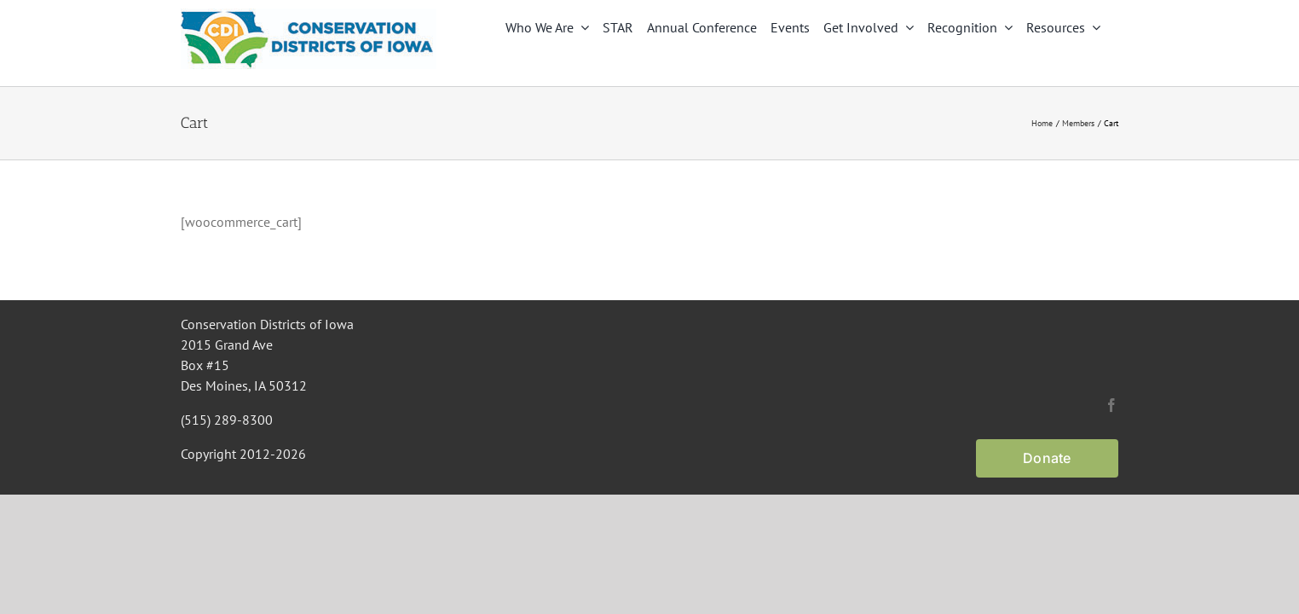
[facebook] (1111, 405)
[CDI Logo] (308, 15)
